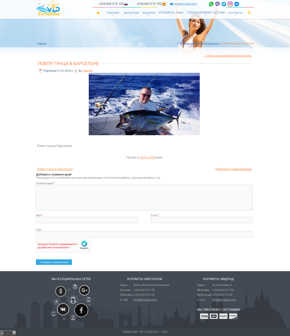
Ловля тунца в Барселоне (68, 63)
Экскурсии (131, 12)
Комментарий (45, 183)
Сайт (39, 229)
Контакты (235, 12)
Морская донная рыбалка (234, 169)
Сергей (87, 71)
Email (155, 215)
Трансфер (113, 12)
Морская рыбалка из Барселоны (199, 43)
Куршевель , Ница (171, 12)
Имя (39, 215)
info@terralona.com (185, 3)
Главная (98, 12)
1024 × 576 (147, 157)
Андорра (149, 12)
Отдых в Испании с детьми (206, 12)
